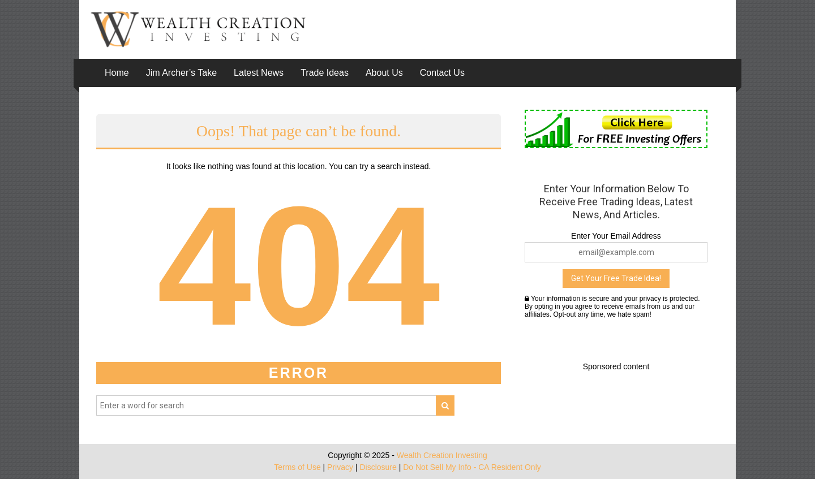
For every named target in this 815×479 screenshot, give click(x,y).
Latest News (259, 72)
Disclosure (377, 467)
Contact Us (442, 72)
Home (117, 72)
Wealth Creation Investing (442, 455)
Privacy (340, 467)
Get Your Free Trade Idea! (616, 278)
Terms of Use (297, 467)
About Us (384, 72)
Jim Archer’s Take (181, 72)
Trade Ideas (325, 72)
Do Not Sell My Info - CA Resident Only (472, 467)
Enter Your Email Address (616, 235)
